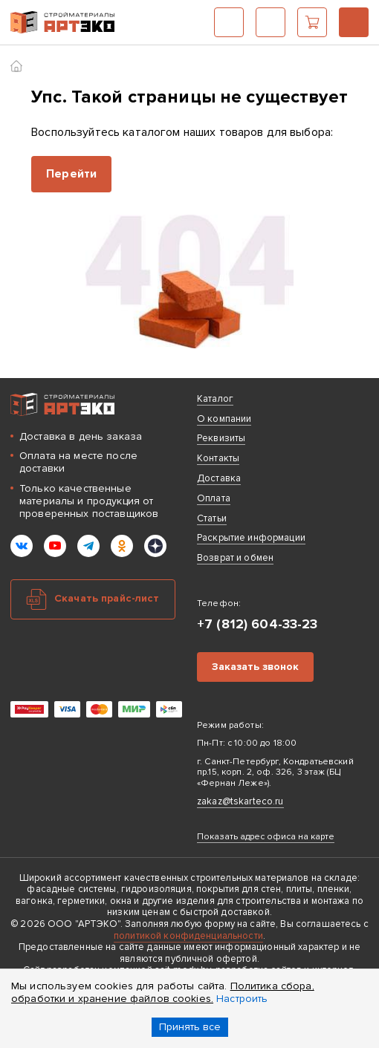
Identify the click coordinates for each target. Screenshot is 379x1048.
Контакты (218, 458)
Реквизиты (221, 438)
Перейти (71, 173)
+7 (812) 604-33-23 (354, 22)
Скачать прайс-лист (107, 598)
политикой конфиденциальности (188, 936)
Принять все (190, 1027)
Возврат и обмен (235, 558)
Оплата (213, 498)
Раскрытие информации (251, 538)
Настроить (242, 998)
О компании (224, 419)
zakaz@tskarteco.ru (240, 801)
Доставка (219, 478)
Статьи (212, 518)
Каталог (229, 22)
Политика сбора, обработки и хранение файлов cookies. (162, 992)
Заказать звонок (255, 666)
